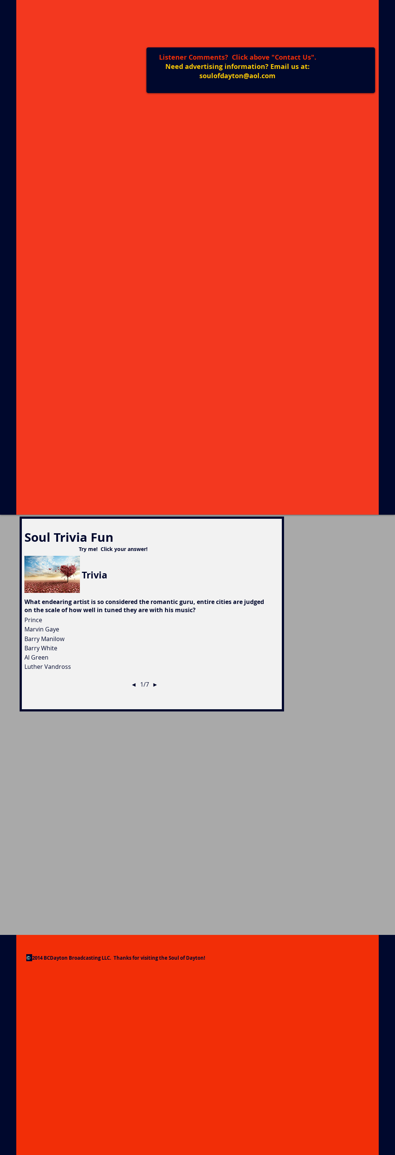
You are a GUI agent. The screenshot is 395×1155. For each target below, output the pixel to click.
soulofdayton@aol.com (237, 75)
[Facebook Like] (342, 60)
